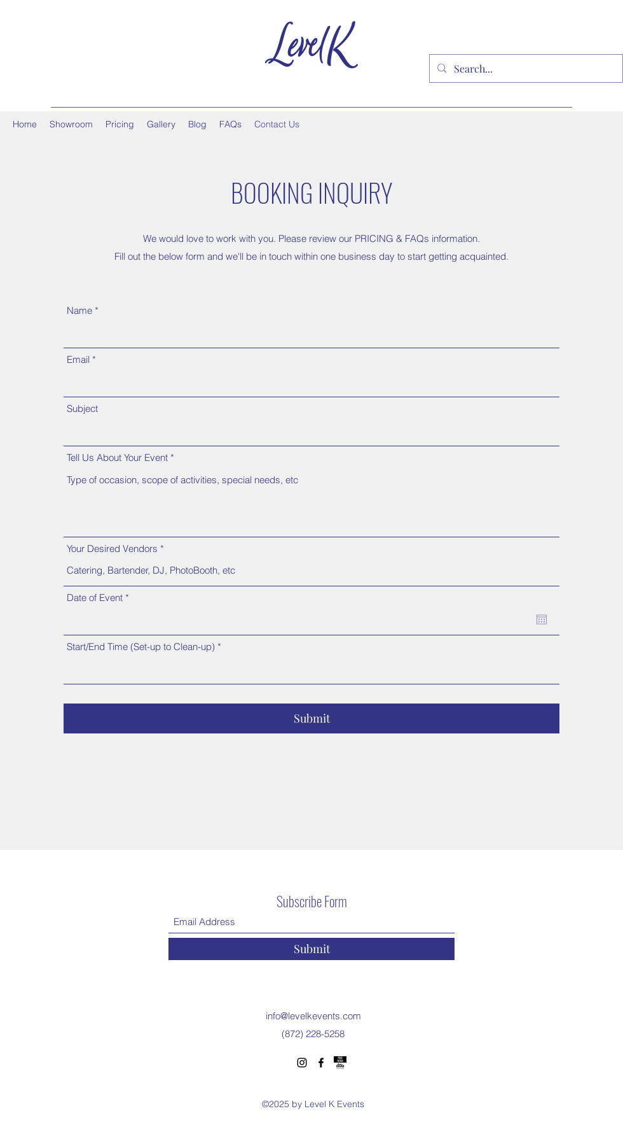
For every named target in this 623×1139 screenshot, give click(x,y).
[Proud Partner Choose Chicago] (340, 1062)
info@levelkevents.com (313, 1016)
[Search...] (525, 69)
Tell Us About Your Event (117, 457)
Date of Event (100, 597)
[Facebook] (321, 1062)
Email (78, 359)
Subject (82, 408)
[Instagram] (302, 1062)
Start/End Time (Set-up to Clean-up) (141, 646)
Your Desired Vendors (112, 548)
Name (79, 310)
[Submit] (311, 718)
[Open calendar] (542, 619)
